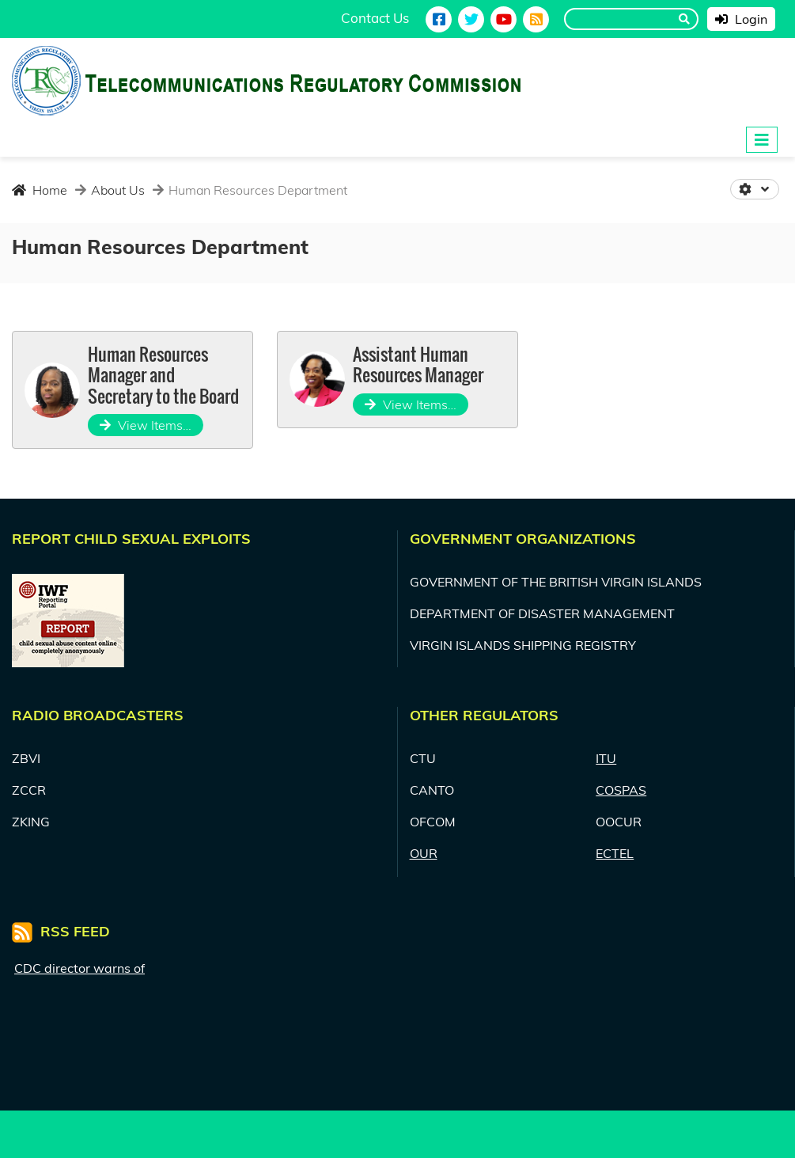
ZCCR (29, 790)
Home (39, 190)
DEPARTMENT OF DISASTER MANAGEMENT (542, 613)
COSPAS (621, 790)
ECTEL (615, 853)
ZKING (31, 822)
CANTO (432, 790)
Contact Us (375, 17)
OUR (423, 853)
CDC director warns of (79, 968)
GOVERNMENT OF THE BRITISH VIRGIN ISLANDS (556, 582)
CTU (423, 758)
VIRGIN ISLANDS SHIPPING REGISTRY (523, 645)
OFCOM (433, 822)
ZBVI (26, 758)
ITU (606, 758)
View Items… (145, 425)
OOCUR (619, 822)
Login (741, 19)
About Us (116, 190)
